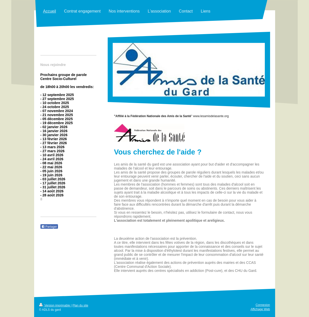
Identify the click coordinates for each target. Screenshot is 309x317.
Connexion (263, 305)
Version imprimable (55, 305)
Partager (49, 226)
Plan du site (80, 305)
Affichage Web (260, 309)
